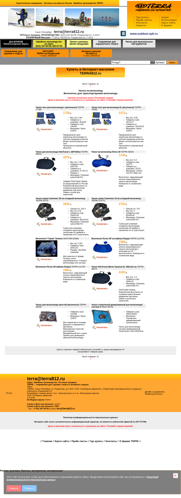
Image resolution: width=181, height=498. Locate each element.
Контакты (141, 22)
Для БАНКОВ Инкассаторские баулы (16, 42)
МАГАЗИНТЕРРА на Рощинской (48, 52)
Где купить (142, 17)
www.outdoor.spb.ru (144, 33)
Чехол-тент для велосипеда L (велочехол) (56, 107)
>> (123, 349)
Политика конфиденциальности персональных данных (90, 417)
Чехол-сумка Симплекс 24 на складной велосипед (116, 198)
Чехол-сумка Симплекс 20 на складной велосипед (60, 198)
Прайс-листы (144, 20)
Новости (141, 25)
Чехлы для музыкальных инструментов (139, 42)
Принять (29, 488)
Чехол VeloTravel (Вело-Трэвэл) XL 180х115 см (114, 267)
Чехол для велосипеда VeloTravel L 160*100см (58, 152)
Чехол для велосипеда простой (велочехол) (57, 305)
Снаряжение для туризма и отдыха (13, 52)
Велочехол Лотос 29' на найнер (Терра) (110, 238)
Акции (165, 17)
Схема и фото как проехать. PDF (43, 406)
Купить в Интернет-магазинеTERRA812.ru (90, 71)
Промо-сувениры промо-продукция (79, 42)
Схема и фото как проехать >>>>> (43, 404)
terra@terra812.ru (66, 408)
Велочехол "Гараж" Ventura (49, 238)
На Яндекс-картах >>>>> (39, 400)
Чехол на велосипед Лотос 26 (105, 152)
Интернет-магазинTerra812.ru (91, 52)
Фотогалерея (169, 20)
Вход (9, 393)
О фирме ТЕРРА (129, 441)
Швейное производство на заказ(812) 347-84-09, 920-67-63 (49, 43)
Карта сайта (168, 22)
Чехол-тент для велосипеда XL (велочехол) (112, 107)
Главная (47, 441)
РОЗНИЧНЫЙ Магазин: (38, 37)
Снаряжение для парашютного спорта (107, 42)
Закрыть (13, 488)
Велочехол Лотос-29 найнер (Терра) (53, 267)
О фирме (166, 25)
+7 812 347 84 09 (41, 408)
